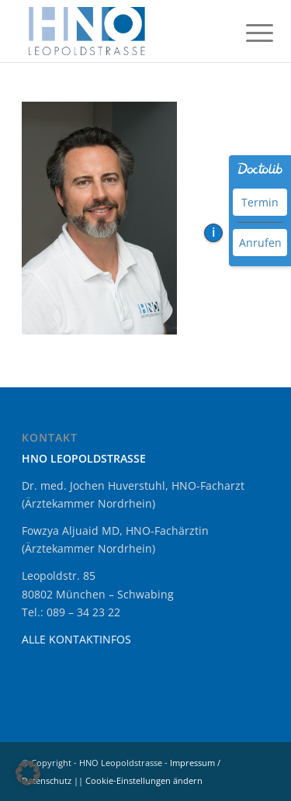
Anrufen (260, 242)
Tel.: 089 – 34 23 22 (71, 612)
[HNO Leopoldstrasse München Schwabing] (121, 31)
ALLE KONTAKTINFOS (76, 639)
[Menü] (247, 33)
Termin (260, 202)
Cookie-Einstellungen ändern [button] (144, 780)
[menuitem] (247, 33)
